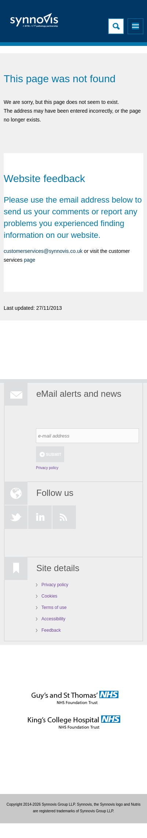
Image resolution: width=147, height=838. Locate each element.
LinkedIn (40, 517)
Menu (135, 26)
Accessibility (53, 618)
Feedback (51, 630)
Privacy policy (47, 468)
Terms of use (54, 607)
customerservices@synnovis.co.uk (43, 251)
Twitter (15, 517)
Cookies (49, 596)
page (28, 260)
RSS (64, 517)
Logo (35, 22)
